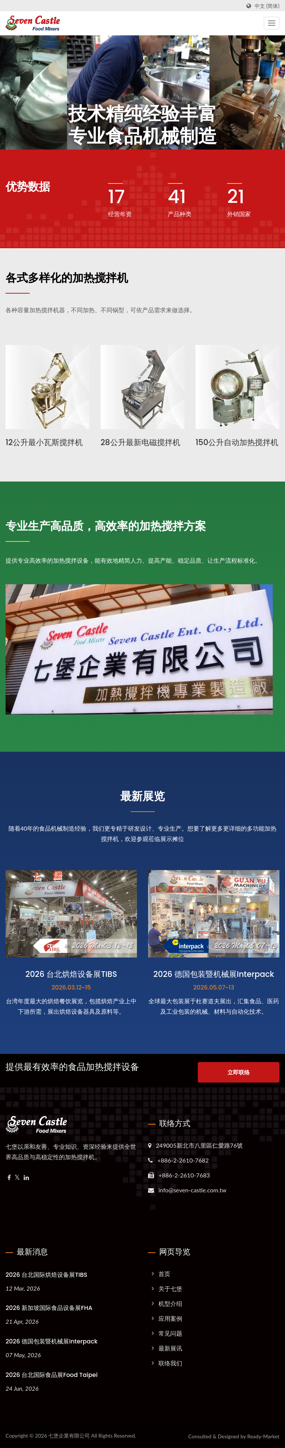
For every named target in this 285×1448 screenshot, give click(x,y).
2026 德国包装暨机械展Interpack (52, 1341)
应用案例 (170, 1318)
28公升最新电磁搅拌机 (140, 442)
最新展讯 (170, 1348)
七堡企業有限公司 (69, 1435)
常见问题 (170, 1333)
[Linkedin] (26, 1177)
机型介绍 (170, 1303)
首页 (164, 1273)
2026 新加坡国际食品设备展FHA (49, 1308)
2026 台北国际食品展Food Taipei (52, 1375)
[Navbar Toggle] (271, 23)
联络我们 (170, 1363)
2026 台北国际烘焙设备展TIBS (46, 1274)
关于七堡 (170, 1288)
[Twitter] (17, 1177)
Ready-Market (263, 1436)
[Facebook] (9, 1177)
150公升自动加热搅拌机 (237, 442)
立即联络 (238, 1072)
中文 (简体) (267, 6)
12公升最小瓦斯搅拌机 (44, 442)
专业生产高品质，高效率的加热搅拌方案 (106, 526)
